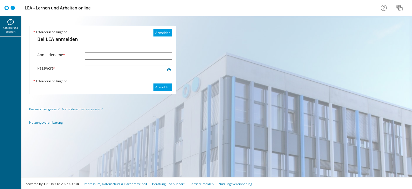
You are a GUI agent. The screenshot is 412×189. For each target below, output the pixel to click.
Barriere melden (201, 184)
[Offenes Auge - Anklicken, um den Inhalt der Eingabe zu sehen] (169, 69)
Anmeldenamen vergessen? (82, 109)
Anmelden (162, 32)
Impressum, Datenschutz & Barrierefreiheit (115, 184)
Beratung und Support (168, 184)
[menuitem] (400, 8)
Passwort (46, 68)
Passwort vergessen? (44, 109)
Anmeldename (51, 54)
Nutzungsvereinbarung (46, 122)
